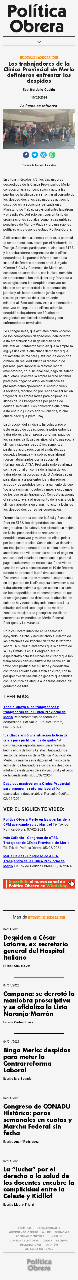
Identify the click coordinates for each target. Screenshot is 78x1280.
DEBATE (47, 1241)
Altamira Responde (39, 1249)
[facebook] (26, 155)
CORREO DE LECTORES (24, 1241)
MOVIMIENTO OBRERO (39, 57)
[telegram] (43, 155)
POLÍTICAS (25, 1228)
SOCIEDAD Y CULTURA (30, 1236)
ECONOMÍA (62, 1232)
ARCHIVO (62, 1241)
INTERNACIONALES (48, 1228)
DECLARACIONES (31, 1245)
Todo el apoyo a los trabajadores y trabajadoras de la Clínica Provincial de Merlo (34, 712)
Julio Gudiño (45, 90)
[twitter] (34, 155)
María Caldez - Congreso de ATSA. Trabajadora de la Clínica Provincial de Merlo (34, 861)
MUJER (46, 1232)
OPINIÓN (52, 1245)
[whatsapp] (52, 155)
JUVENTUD (55, 1236)
